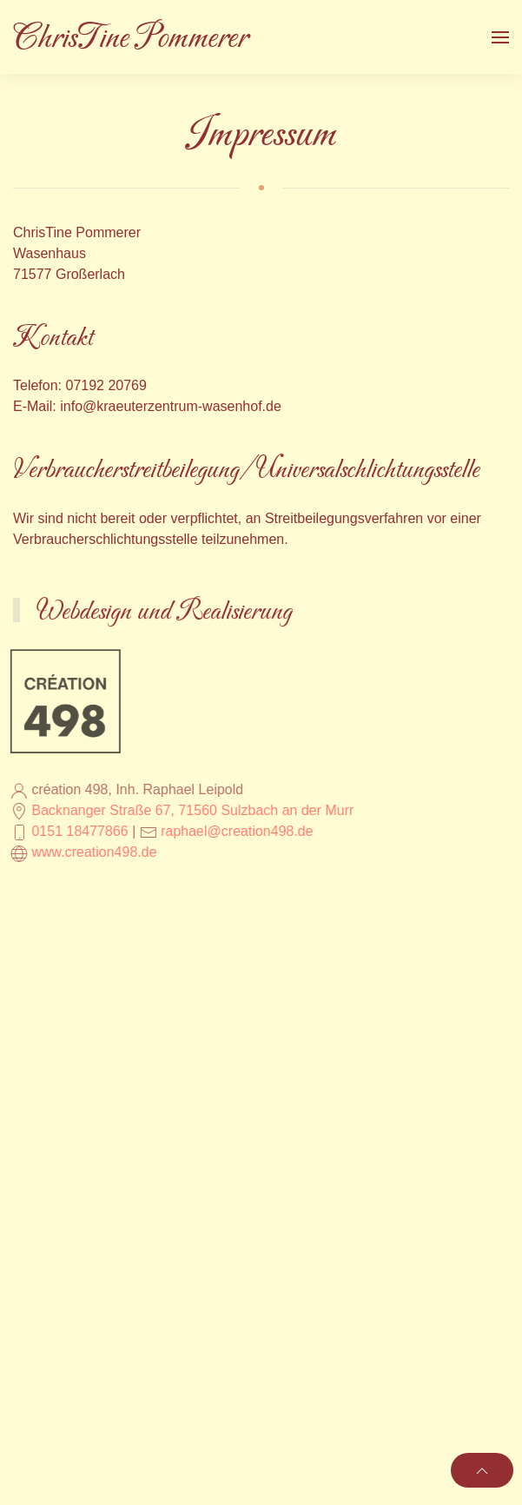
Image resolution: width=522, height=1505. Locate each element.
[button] (500, 37)
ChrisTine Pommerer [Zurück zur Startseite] (130, 38)
